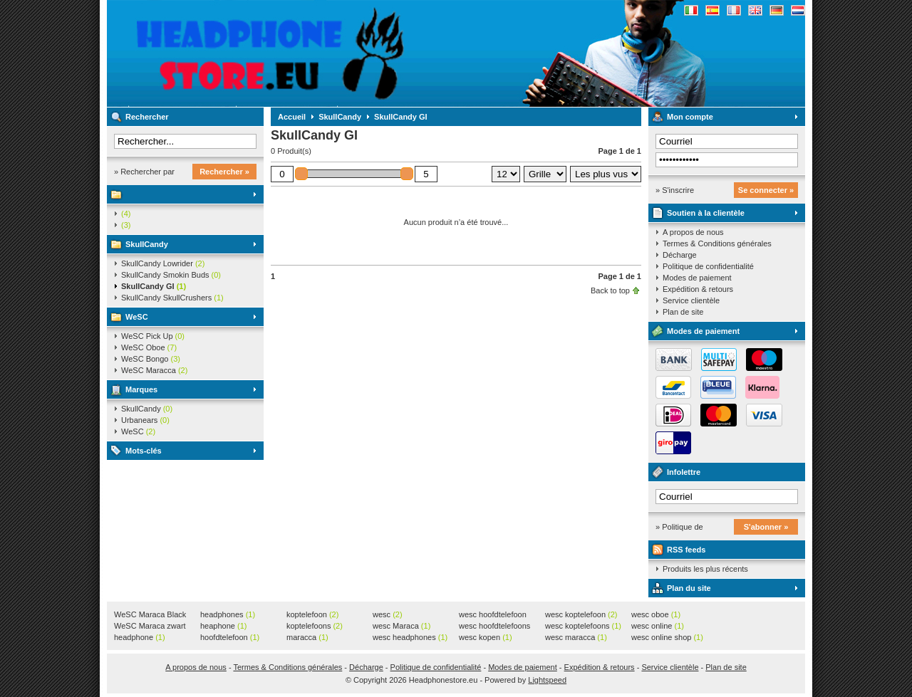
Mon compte (690, 116)
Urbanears (145, 420)
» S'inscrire (675, 190)
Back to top (610, 290)
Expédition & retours (698, 289)
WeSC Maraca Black (150, 615)
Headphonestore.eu (295, 53)
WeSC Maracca (154, 370)
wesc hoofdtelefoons (494, 627)
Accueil (292, 116)
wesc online (657, 626)
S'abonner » (766, 527)
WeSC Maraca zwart (150, 627)
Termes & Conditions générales (717, 243)
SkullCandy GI (153, 286)
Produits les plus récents (705, 569)
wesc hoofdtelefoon (493, 615)
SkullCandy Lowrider (162, 263)
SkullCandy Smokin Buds (171, 275)
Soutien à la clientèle (706, 213)
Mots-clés (143, 450)
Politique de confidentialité (708, 266)
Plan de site (683, 312)
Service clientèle (691, 300)
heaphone (223, 626)
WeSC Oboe (149, 347)
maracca (307, 637)
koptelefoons (314, 626)
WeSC (136, 317)
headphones (227, 614)
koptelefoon (312, 614)
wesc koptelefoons (583, 626)
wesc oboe (655, 614)
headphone (139, 637)
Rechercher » (224, 171)
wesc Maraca (401, 626)
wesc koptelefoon (581, 614)
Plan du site (689, 588)
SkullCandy (146, 244)
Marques (141, 389)
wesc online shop (667, 637)
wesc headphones (410, 637)
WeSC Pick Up (153, 336)
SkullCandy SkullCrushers (172, 297)
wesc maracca (576, 637)
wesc (388, 614)
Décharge (680, 255)
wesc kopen (485, 637)
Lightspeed (547, 680)
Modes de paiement (697, 277)
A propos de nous (693, 232)
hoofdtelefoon (229, 637)
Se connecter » (766, 190)
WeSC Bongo (150, 359)
